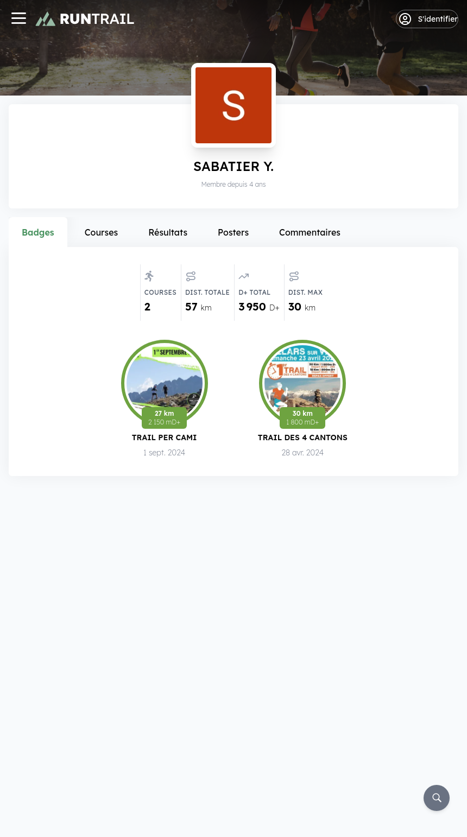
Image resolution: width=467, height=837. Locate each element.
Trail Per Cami (164, 439)
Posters (233, 232)
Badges (38, 232)
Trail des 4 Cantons (303, 440)
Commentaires (309, 232)
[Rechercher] (437, 798)
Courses (101, 232)
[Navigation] (18, 19)
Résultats (167, 232)
